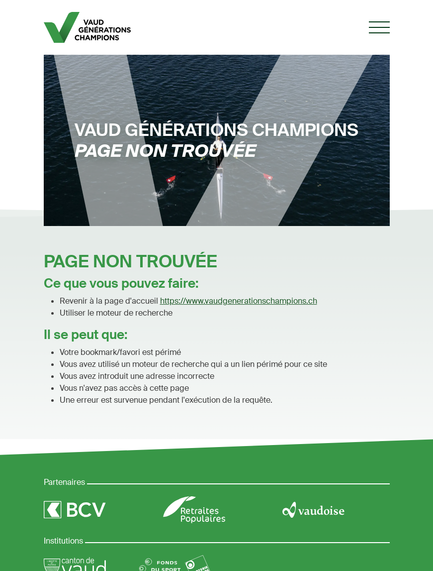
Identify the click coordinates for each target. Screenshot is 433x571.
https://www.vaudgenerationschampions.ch (238, 301)
